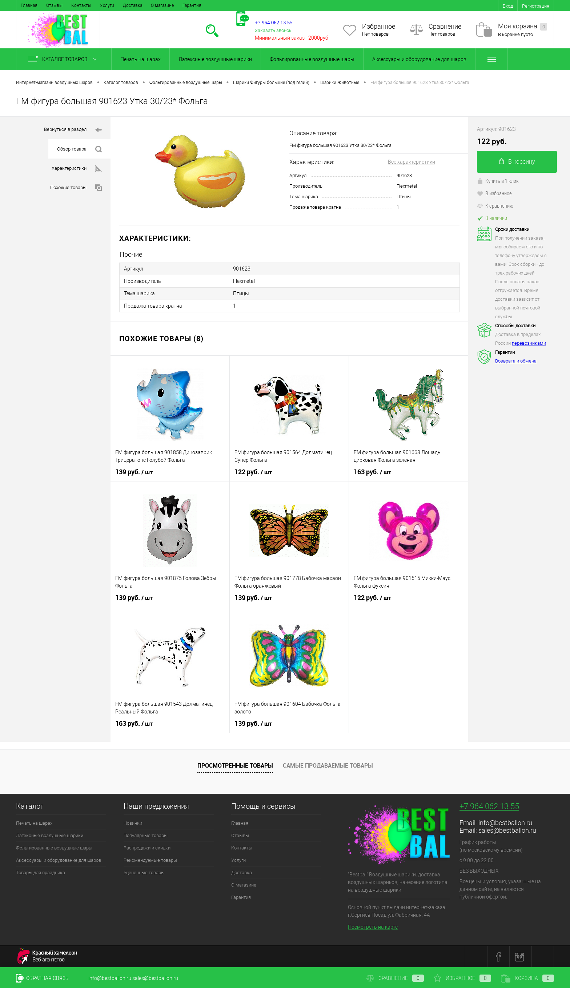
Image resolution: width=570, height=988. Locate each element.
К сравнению (495, 205)
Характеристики (77, 168)
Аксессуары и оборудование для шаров (419, 59)
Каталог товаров (64, 59)
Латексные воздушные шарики (215, 59)
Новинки (133, 823)
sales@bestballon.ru (507, 830)
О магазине (162, 5)
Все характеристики (411, 162)
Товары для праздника (40, 872)
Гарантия (191, 5)
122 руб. (253, 472)
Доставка (132, 5)
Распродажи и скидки (147, 848)
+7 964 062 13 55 (489, 806)
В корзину (517, 161)
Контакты (81, 5)
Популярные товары (146, 835)
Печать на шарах (140, 59)
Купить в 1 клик (498, 180)
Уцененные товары (144, 872)
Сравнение (445, 26)
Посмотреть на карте (373, 927)
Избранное (378, 26)
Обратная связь (42, 978)
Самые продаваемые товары (328, 765)
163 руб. (372, 472)
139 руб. (134, 472)
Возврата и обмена (516, 361)
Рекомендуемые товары (150, 860)
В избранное (494, 193)
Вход (508, 6)
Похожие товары (76, 187)
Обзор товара (79, 149)
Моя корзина (522, 26)
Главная (29, 5)
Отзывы (54, 5)
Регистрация (535, 6)
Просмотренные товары (235, 765)
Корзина (527, 978)
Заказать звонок (273, 30)
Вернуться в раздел (73, 130)
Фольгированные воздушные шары (312, 59)
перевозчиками (529, 343)
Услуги (107, 5)
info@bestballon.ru (505, 823)
